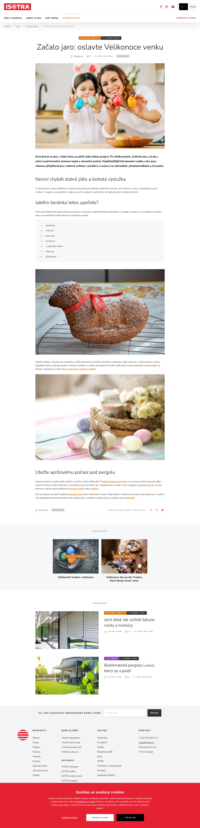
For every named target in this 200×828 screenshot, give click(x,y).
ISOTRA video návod (72, 776)
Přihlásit (155, 713)
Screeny (36, 761)
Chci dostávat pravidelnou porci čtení (70, 713)
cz (182, 6)
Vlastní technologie (71, 742)
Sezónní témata (71, 18)
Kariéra (100, 747)
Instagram (166, 6)
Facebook (161, 6)
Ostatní (36, 775)
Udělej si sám (33, 18)
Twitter (162, 510)
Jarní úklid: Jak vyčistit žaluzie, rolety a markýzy (131, 622)
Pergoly (36, 747)
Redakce (78, 56)
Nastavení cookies (106, 775)
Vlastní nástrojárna (71, 737)
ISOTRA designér (70, 766)
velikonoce (122, 56)
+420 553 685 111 (148, 737)
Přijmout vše (130, 817)
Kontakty (101, 770)
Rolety (36, 742)
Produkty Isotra (186, 18)
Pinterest (156, 510)
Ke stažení (102, 742)
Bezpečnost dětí (105, 751)
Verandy (36, 756)
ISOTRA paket (68, 771)
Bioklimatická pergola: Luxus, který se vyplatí (130, 668)
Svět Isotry (102, 737)
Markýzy (37, 751)
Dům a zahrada (13, 18)
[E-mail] (125, 713)
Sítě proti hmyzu (40, 770)
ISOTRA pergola (69, 780)
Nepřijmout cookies (100, 817)
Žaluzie (36, 737)
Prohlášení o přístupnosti (109, 765)
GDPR (100, 761)
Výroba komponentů (71, 747)
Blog (99, 756)
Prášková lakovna (70, 751)
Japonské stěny (40, 765)
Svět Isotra (51, 18)
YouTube (173, 7)
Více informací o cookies (84, 802)
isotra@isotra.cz (146, 742)
